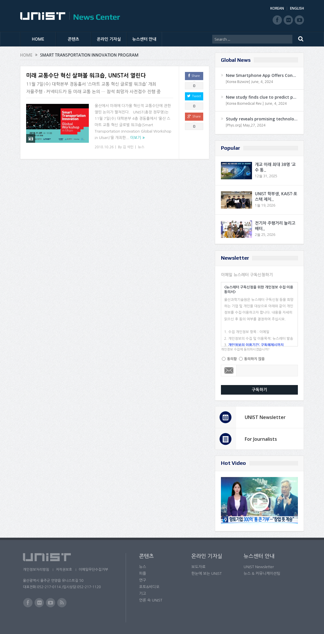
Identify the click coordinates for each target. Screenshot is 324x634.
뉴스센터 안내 (144, 39)
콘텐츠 (73, 39)
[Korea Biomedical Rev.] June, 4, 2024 (256, 103)
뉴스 (141, 147)
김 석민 (128, 147)
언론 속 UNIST (150, 600)
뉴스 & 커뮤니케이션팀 (262, 573)
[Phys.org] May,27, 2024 (245, 125)
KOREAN (277, 8)
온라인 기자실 (109, 39)
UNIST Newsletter (265, 417)
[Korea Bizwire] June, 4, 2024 (249, 82)
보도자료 (198, 567)
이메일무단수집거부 (95, 569)
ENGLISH (297, 8)
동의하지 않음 (254, 359)
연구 (142, 580)
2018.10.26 (104, 147)
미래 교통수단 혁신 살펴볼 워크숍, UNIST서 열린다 (86, 75)
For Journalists (261, 439)
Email (229, 370)
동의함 (232, 359)
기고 (142, 593)
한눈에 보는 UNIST (206, 573)
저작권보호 (64, 569)
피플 (142, 573)
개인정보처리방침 (36, 569)
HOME (38, 39)
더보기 (135, 138)
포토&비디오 (149, 587)
